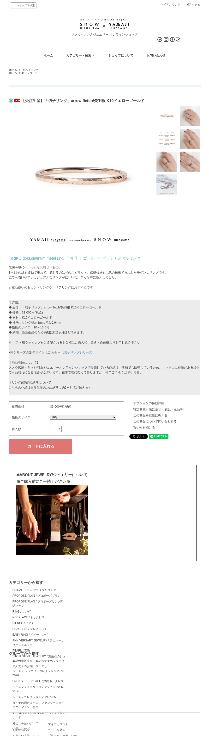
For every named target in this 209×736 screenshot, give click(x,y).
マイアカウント (170, 4)
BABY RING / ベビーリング (30, 634)
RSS (78, 708)
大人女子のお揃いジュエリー (31, 666)
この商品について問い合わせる (155, 421)
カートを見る (83, 697)
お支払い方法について (26, 703)
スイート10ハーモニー (89, 652)
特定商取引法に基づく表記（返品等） (159, 409)
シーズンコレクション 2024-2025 (96, 626)
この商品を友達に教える (150, 415)
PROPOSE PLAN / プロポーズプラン (36, 595)
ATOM (87, 708)
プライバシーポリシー (89, 703)
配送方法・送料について (28, 708)
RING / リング (30, 69)
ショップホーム (22, 691)
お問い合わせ (156, 55)
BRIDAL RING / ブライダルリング (34, 590)
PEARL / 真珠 (21, 650)
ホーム (48, 55)
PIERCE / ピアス (23, 623)
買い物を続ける (144, 427)
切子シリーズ (30, 72)
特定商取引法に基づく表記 (29, 714)
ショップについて (120, 55)
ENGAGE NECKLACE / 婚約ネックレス (100, 610)
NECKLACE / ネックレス (28, 617)
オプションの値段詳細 (148, 403)
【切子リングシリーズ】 (78, 352)
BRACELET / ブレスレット (29, 629)
